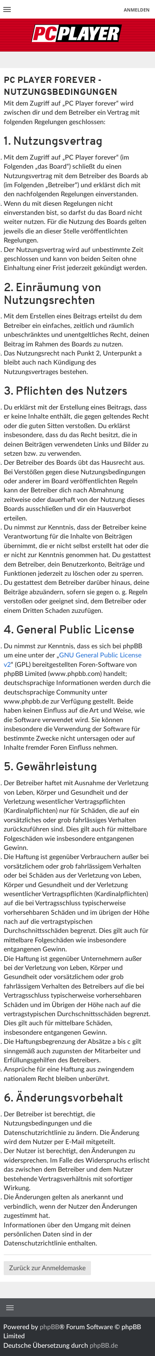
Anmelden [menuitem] (137, 10)
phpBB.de (104, 1345)
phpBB (49, 1327)
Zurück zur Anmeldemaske (47, 1268)
